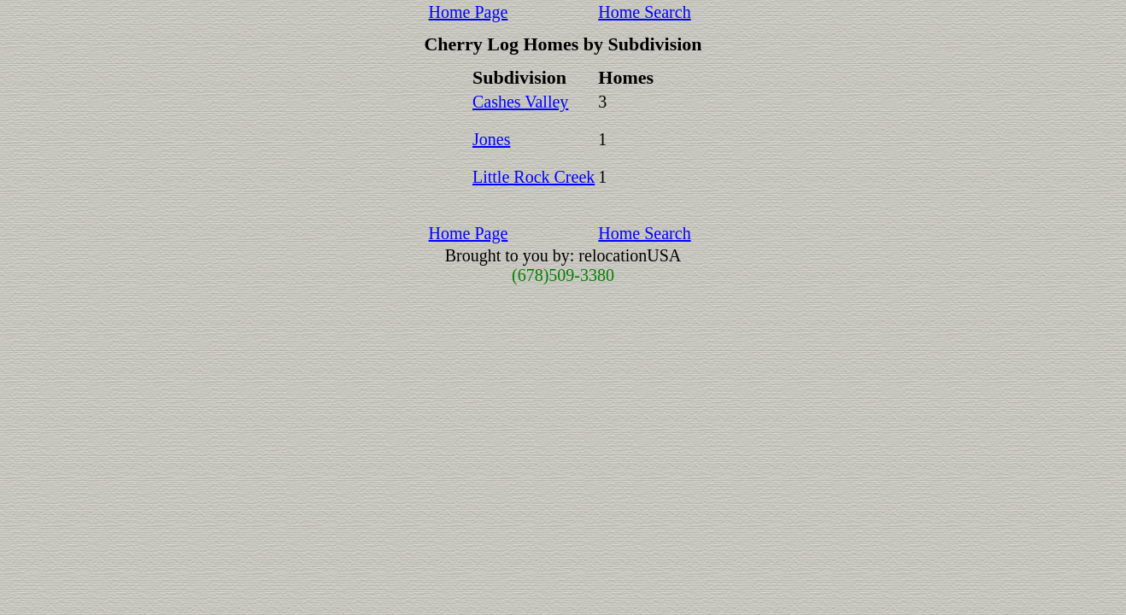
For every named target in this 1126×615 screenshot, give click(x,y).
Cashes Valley (520, 101)
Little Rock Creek (533, 176)
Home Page (468, 12)
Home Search (644, 12)
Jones (491, 139)
